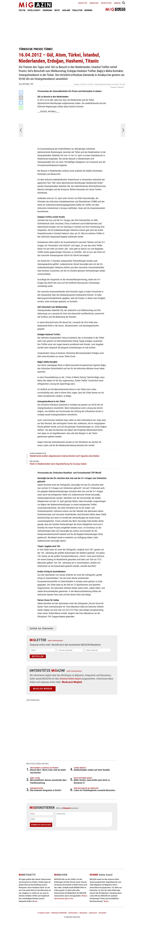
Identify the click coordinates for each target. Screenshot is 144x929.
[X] (21, 97)
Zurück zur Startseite (41, 628)
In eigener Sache (44, 913)
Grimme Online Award (70, 678)
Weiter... (107, 901)
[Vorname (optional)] (70, 650)
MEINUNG (88, 10)
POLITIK (22, 10)
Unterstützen (106, 3)
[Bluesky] (21, 102)
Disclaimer (102, 913)
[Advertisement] (72, 29)
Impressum (93, 913)
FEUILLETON (77, 10)
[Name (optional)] (98, 650)
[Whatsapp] (21, 108)
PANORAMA (47, 10)
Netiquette (67, 808)
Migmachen (94, 3)
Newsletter (82, 3)
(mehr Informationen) (55, 641)
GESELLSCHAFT (34, 10)
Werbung (117, 3)
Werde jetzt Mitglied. (72, 682)
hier (36, 901)
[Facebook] (21, 92)
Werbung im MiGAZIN (59, 913)
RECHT (57, 10)
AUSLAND (66, 10)
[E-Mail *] (42, 650)
